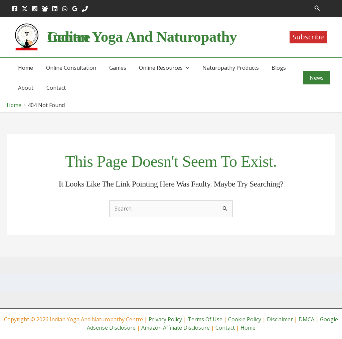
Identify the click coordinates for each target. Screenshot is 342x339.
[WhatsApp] (65, 9)
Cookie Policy (244, 319)
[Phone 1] (85, 9)
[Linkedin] (55, 9)
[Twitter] (25, 9)
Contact (52, 87)
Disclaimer (280, 319)
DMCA (306, 319)
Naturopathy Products (220, 67)
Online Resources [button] (156, 68)
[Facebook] (15, 9)
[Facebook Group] (45, 9)
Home (24, 67)
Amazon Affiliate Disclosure (175, 327)
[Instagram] (35, 9)
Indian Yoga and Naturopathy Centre (142, 36)
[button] (317, 8)
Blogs (267, 67)
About (24, 87)
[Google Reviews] (75, 9)
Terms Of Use (205, 319)
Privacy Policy (165, 319)
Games (112, 67)
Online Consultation (68, 67)
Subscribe (308, 36)
